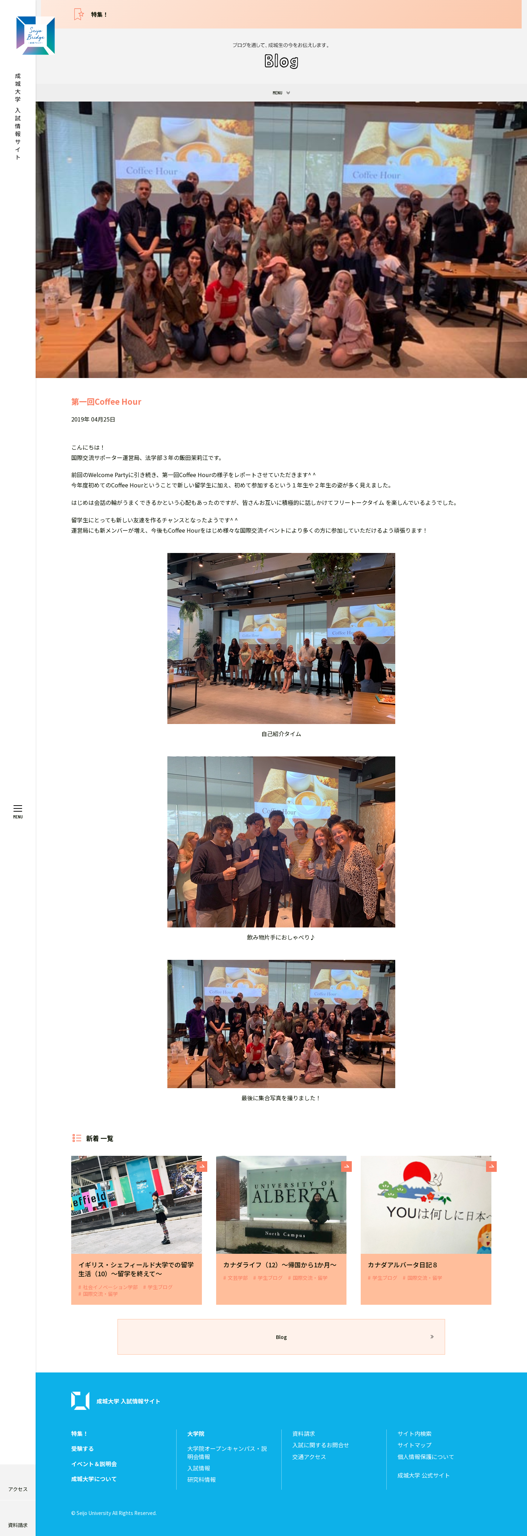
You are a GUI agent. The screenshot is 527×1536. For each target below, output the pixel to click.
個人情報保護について (425, 1457)
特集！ (99, 14)
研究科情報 (201, 1479)
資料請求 (303, 1433)
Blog (281, 1336)
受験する (82, 1448)
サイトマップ (414, 1445)
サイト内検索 (414, 1433)
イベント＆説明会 (94, 1464)
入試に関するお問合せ (320, 1445)
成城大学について (94, 1479)
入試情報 (198, 1468)
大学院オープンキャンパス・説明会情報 (227, 1452)
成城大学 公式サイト (423, 1475)
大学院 (195, 1433)
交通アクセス (309, 1457)
